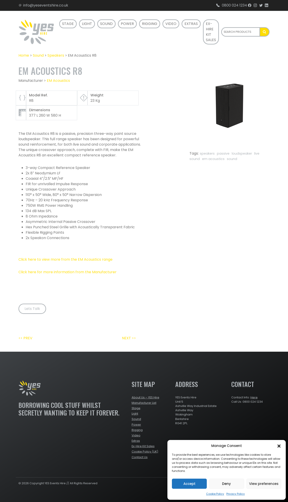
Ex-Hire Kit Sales (211, 31)
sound (232, 159)
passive (223, 153)
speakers (207, 153)
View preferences (264, 483)
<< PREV (25, 338)
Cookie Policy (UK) (145, 451)
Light (87, 23)
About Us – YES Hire (145, 397)
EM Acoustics (58, 80)
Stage (68, 23)
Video (170, 23)
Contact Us (140, 457)
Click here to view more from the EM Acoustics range (65, 259)
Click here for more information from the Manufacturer (67, 272)
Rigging (149, 23)
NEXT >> (129, 338)
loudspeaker (242, 153)
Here (254, 397)
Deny (226, 483)
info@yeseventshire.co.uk (43, 5)
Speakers (55, 55)
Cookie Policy (215, 494)
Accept (189, 483)
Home (23, 55)
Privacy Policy (235, 494)
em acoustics (213, 159)
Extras (191, 23)
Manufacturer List (144, 403)
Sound (106, 23)
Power (127, 23)
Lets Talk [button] (32, 308)
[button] (279, 446)
